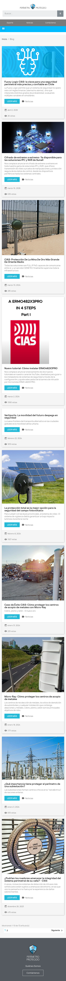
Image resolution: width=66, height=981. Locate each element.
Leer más (12, 101)
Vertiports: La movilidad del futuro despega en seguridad (31, 416)
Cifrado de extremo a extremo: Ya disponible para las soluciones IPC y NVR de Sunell (33, 159)
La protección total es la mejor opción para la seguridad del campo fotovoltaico (30, 509)
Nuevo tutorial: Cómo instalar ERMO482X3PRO (30, 368)
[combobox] (28, 13)
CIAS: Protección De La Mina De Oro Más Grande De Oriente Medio (31, 261)
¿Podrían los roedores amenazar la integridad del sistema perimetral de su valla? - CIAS (32, 879)
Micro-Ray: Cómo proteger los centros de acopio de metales (32, 698)
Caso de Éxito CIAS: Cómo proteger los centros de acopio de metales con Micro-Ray (31, 606)
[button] (3, 28)
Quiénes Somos (33, 966)
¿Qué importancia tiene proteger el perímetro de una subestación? (32, 785)
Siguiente (57, 930)
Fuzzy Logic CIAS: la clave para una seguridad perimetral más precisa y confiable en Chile (30, 83)
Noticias (29, 101)
